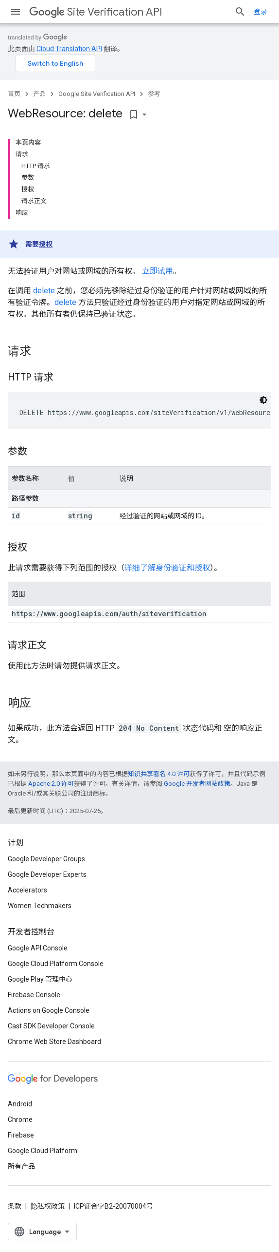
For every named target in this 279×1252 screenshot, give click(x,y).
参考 (154, 93)
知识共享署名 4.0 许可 (159, 774)
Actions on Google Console (48, 1010)
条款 (14, 1206)
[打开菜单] (15, 11)
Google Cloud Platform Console (56, 963)
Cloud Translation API (69, 49)
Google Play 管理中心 (40, 979)
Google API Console (38, 948)
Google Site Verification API (96, 93)
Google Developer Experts (47, 874)
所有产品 (21, 1166)
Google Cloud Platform (42, 1151)
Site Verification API (95, 12)
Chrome (20, 1119)
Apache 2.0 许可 (51, 783)
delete (44, 290)
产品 (39, 93)
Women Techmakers (39, 906)
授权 (45, 244)
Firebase (21, 1135)
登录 (260, 12)
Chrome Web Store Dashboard (54, 1041)
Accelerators (27, 890)
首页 (14, 93)
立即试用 (157, 271)
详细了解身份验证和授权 (167, 567)
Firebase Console (34, 995)
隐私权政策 (48, 1206)
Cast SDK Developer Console (51, 1026)
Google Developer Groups (46, 859)
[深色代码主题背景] (263, 400)
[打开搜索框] (240, 12)
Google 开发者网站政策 (197, 783)
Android (20, 1104)
